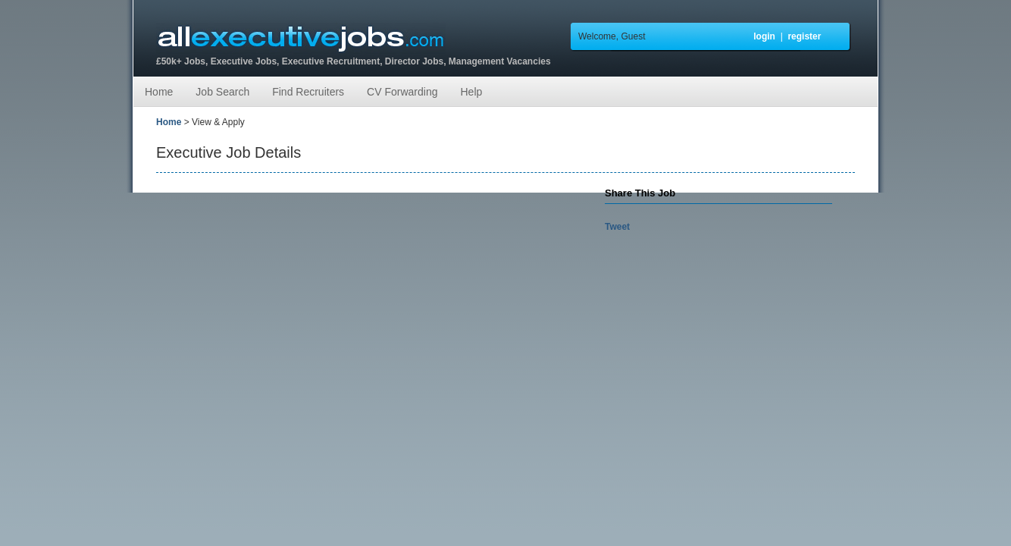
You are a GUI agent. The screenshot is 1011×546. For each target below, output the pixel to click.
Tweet (617, 226)
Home (159, 92)
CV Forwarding (402, 92)
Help (471, 92)
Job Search (222, 92)
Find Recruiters (308, 92)
